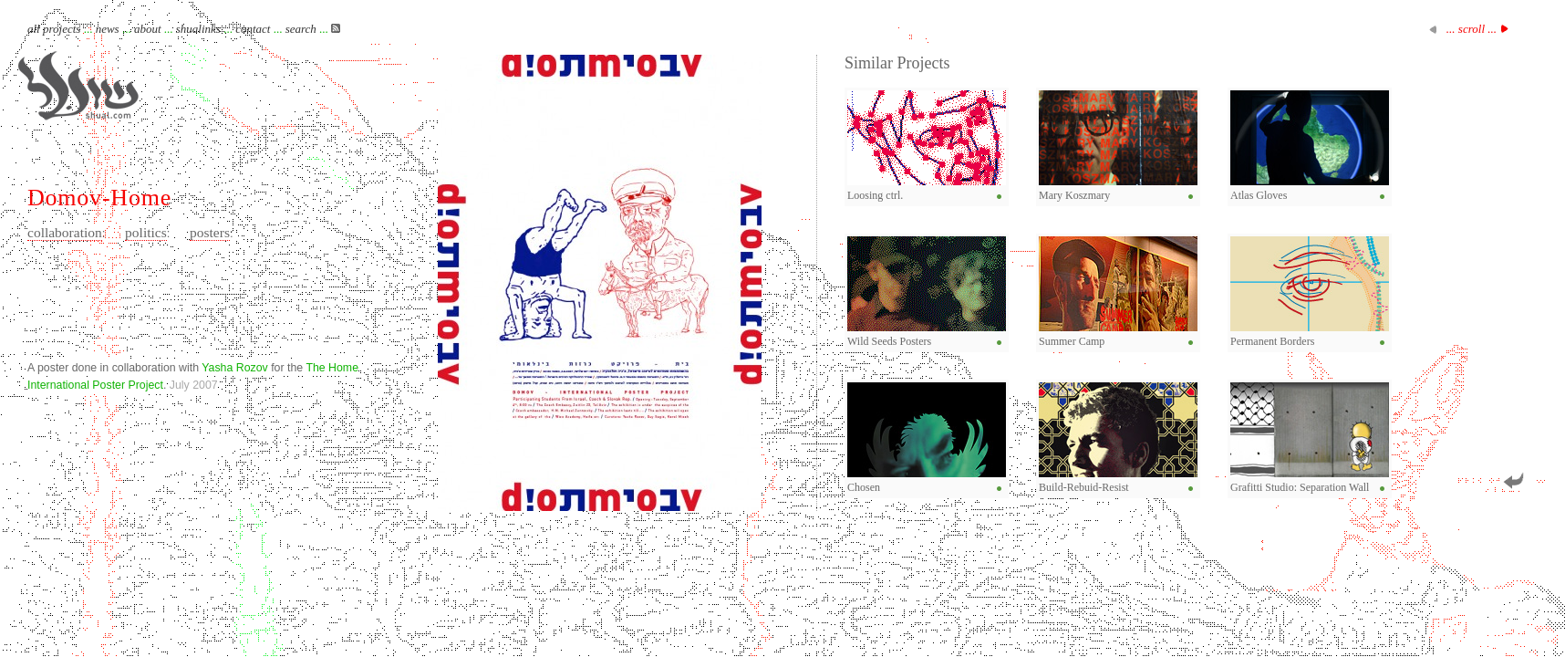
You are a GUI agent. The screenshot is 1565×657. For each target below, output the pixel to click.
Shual (78, 85)
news (107, 29)
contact (252, 29)
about (147, 29)
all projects (53, 29)
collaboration (64, 232)
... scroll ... (1471, 29)
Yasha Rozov (235, 367)
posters (210, 232)
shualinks (198, 29)
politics (146, 232)
